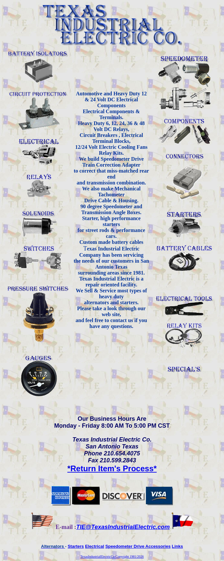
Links (177, 546)
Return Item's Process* (111, 468)
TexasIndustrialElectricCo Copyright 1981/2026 (112, 556)
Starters (76, 546)
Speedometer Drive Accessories (138, 546)
